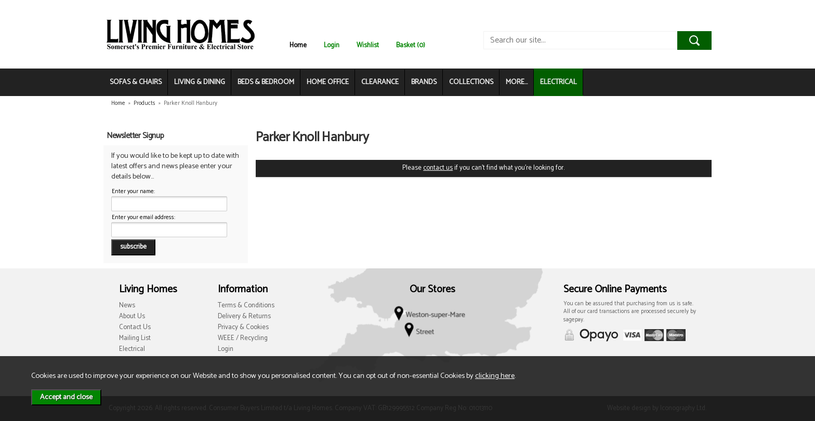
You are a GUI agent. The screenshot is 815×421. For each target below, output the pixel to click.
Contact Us (135, 327)
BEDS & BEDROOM (266, 82)
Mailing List (135, 338)
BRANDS (424, 82)
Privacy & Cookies (243, 327)
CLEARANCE (380, 82)
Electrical (132, 349)
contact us (438, 167)
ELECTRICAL (558, 82)
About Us (132, 316)
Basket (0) (410, 45)
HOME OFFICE (328, 82)
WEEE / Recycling (243, 338)
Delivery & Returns (244, 316)
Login (331, 45)
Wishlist (368, 45)
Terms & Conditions (246, 305)
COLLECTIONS (471, 82)
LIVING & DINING (199, 82)
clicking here (495, 376)
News (127, 305)
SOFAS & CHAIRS (136, 82)
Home (298, 45)
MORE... (517, 82)
